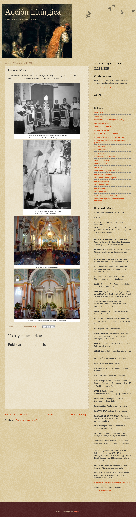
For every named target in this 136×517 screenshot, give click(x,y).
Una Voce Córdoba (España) (105, 178)
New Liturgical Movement (104, 160)
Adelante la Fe (100, 113)
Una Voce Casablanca (103, 174)
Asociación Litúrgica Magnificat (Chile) (109, 120)
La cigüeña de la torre (102, 146)
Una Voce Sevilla (100, 192)
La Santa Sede (100, 150)
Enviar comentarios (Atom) (26, 420)
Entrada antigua (80, 414)
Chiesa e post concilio (102, 127)
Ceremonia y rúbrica (102, 123)
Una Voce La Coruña (102, 185)
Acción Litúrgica (33, 11)
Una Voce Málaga (101, 188)
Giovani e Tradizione (102, 130)
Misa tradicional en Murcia (104, 157)
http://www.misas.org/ (102, 490)
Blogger (76, 512)
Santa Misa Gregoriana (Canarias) (107, 171)
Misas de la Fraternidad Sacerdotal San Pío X (112, 483)
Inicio (50, 414)
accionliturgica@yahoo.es (105, 88)
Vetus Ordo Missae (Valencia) (105, 195)
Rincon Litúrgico (100, 164)
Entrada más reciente (16, 414)
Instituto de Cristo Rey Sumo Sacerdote (109, 137)
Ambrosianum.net (101, 116)
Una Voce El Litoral (101, 181)
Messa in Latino (100, 153)
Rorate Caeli (99, 167)
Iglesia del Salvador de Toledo (106, 134)
